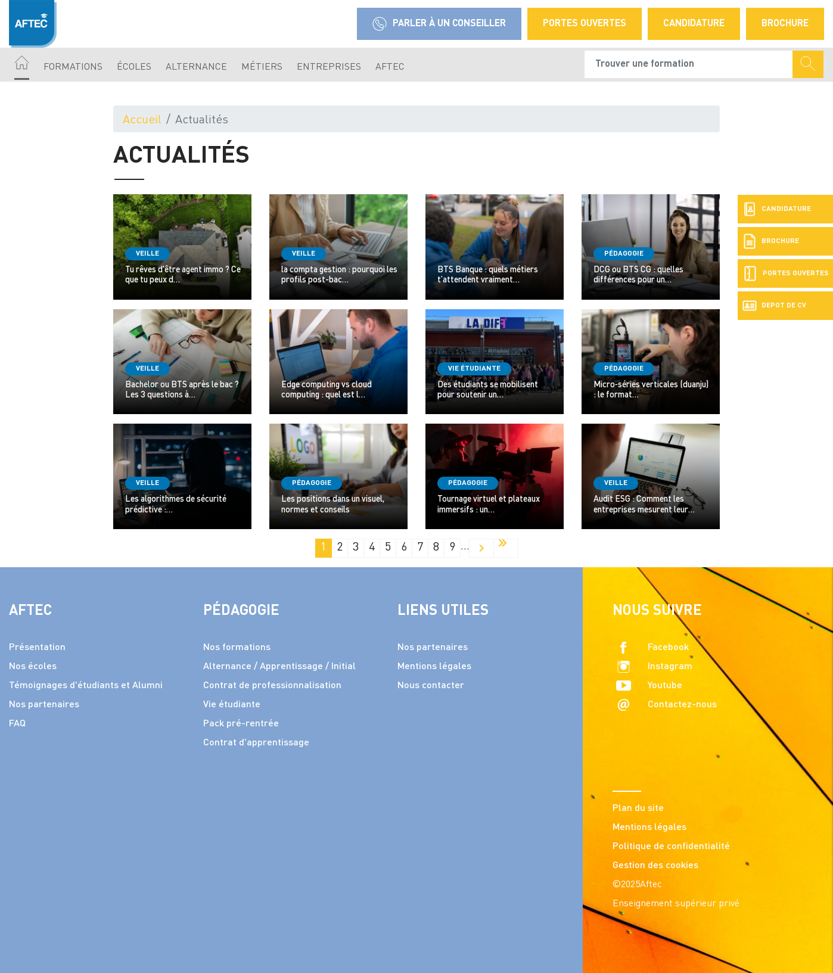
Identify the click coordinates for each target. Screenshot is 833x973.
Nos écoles (33, 667)
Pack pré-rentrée (241, 724)
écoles (134, 67)
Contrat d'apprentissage (256, 743)
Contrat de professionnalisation (272, 686)
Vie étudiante (231, 705)
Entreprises (329, 67)
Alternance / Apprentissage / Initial (279, 667)
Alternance (196, 67)
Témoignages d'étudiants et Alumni (86, 686)
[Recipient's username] (689, 64)
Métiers (261, 67)
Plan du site (638, 808)
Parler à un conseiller (439, 24)
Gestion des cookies (655, 866)
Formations (72, 67)
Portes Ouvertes (584, 24)
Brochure (785, 24)
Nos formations (237, 647)
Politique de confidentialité (671, 846)
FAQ (17, 724)
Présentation (37, 647)
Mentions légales (434, 667)
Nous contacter (430, 686)
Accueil (142, 120)
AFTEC (390, 67)
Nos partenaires (44, 705)
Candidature (694, 24)
